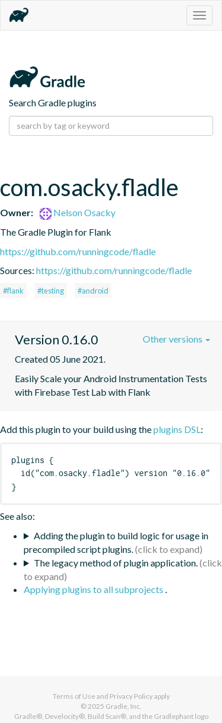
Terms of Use (74, 696)
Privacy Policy (131, 696)
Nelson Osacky (77, 212)
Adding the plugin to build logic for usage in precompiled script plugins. (116, 542)
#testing (50, 290)
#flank (13, 290)
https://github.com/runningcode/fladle (78, 251)
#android (93, 290)
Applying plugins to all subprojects (94, 589)
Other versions (176, 338)
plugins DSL (177, 429)
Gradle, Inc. (123, 706)
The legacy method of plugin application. (116, 562)
